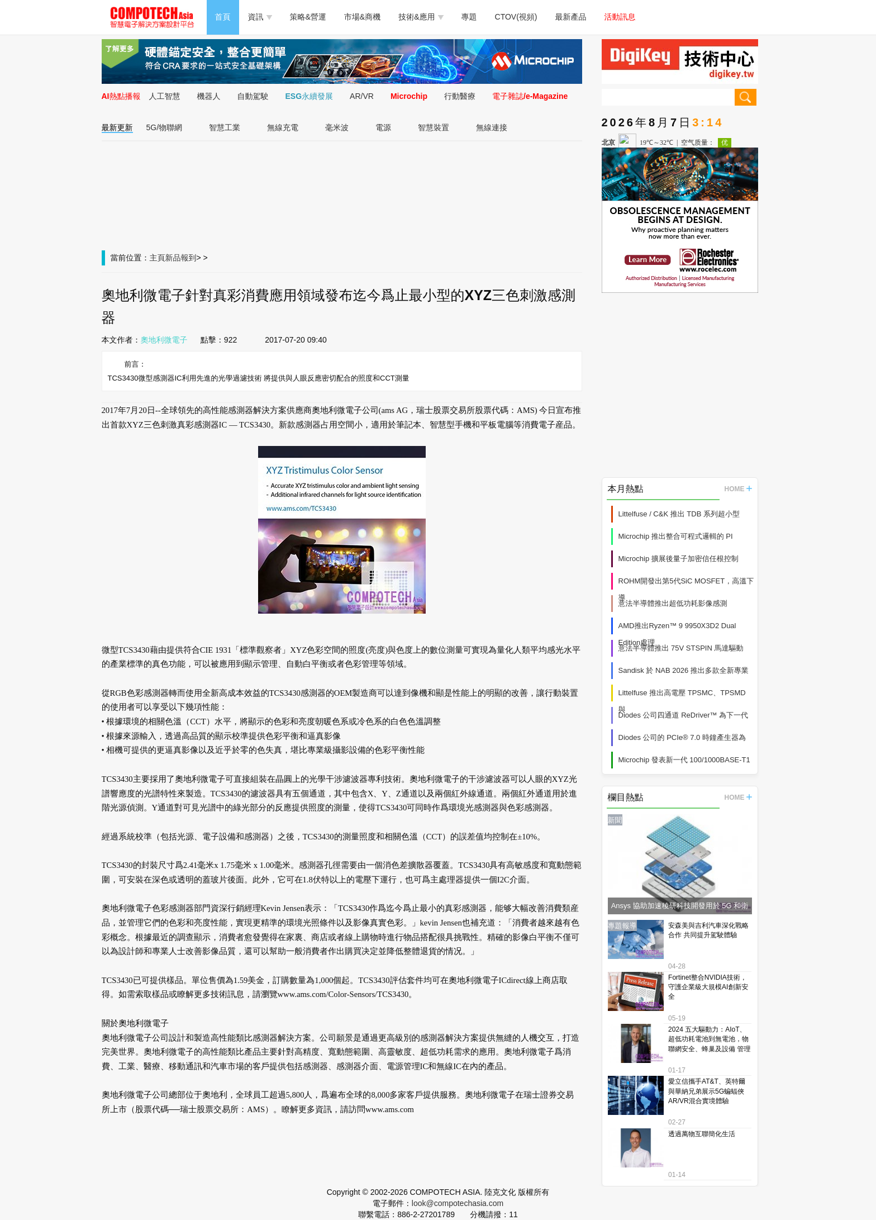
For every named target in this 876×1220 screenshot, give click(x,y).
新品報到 (181, 257)
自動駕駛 (253, 96)
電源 (383, 127)
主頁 (157, 257)
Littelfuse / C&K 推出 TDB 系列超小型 (679, 514)
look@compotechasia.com (457, 1203)
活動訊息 (620, 16)
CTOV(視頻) (516, 16)
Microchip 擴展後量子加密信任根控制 (678, 558)
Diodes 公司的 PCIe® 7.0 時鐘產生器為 (682, 737)
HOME (738, 489)
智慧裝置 (433, 127)
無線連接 (491, 127)
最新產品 (571, 16)
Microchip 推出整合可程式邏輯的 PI (675, 536)
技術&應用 (420, 16)
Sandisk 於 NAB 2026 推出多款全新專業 (683, 670)
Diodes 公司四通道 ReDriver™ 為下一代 (683, 715)
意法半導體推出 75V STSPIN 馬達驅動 (681, 648)
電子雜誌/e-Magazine (530, 96)
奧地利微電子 (164, 339)
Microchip (409, 96)
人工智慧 (164, 96)
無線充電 (282, 127)
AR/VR (362, 96)
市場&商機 (362, 16)
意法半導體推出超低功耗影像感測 (672, 603)
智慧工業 (224, 127)
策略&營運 (308, 16)
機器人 (209, 96)
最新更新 (117, 127)
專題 (469, 16)
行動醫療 (459, 96)
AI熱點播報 (121, 96)
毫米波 (337, 127)
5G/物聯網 (164, 127)
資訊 (260, 16)
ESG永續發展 (309, 96)
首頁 (223, 16)
